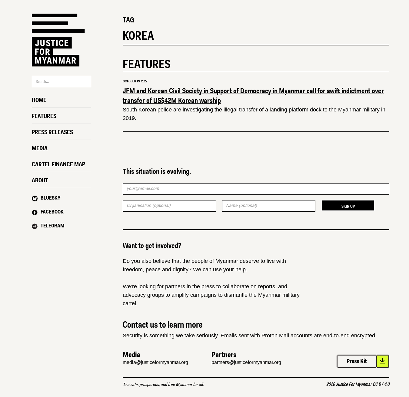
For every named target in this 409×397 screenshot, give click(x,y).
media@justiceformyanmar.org (155, 362)
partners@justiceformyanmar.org (246, 362)
